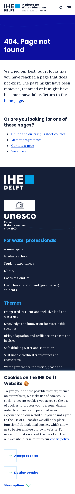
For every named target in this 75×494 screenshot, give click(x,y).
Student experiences (19, 263)
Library (9, 270)
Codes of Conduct (17, 278)
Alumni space (14, 249)
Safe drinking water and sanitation (29, 347)
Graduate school (16, 256)
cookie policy (59, 439)
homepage (13, 100)
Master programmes (26, 140)
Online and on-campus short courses (38, 134)
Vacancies (18, 151)
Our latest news (22, 145)
